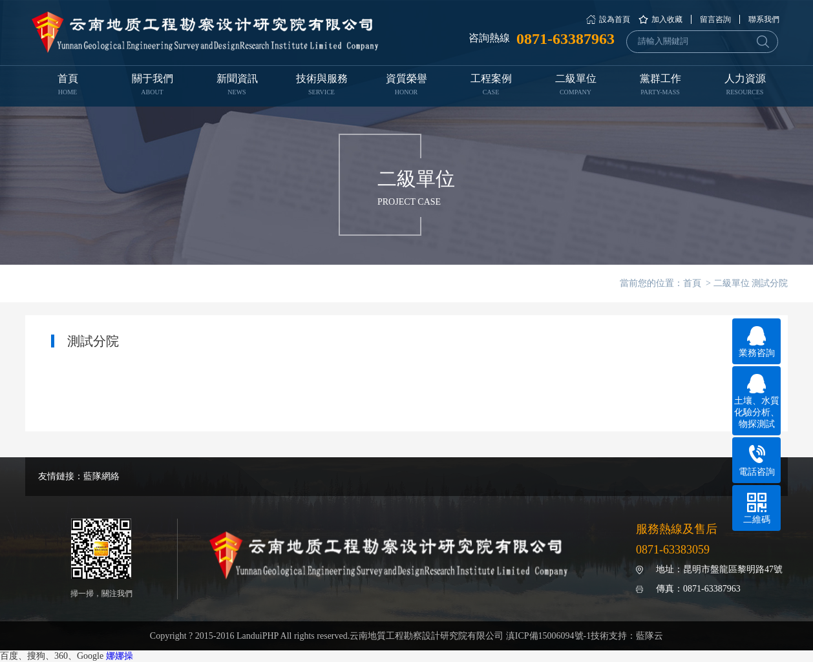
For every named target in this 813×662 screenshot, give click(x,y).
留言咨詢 (715, 19)
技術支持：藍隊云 (627, 636)
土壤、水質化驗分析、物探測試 (756, 401)
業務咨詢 (757, 342)
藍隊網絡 (101, 476)
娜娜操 (119, 656)
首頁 (67, 86)
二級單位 (575, 86)
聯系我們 (763, 19)
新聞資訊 (237, 86)
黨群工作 (660, 86)
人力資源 (744, 86)
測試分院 (770, 283)
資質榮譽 (406, 86)
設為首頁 (614, 19)
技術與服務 (321, 86)
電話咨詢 (757, 461)
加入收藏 (666, 19)
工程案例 (491, 86)
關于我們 (152, 86)
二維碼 (756, 508)
